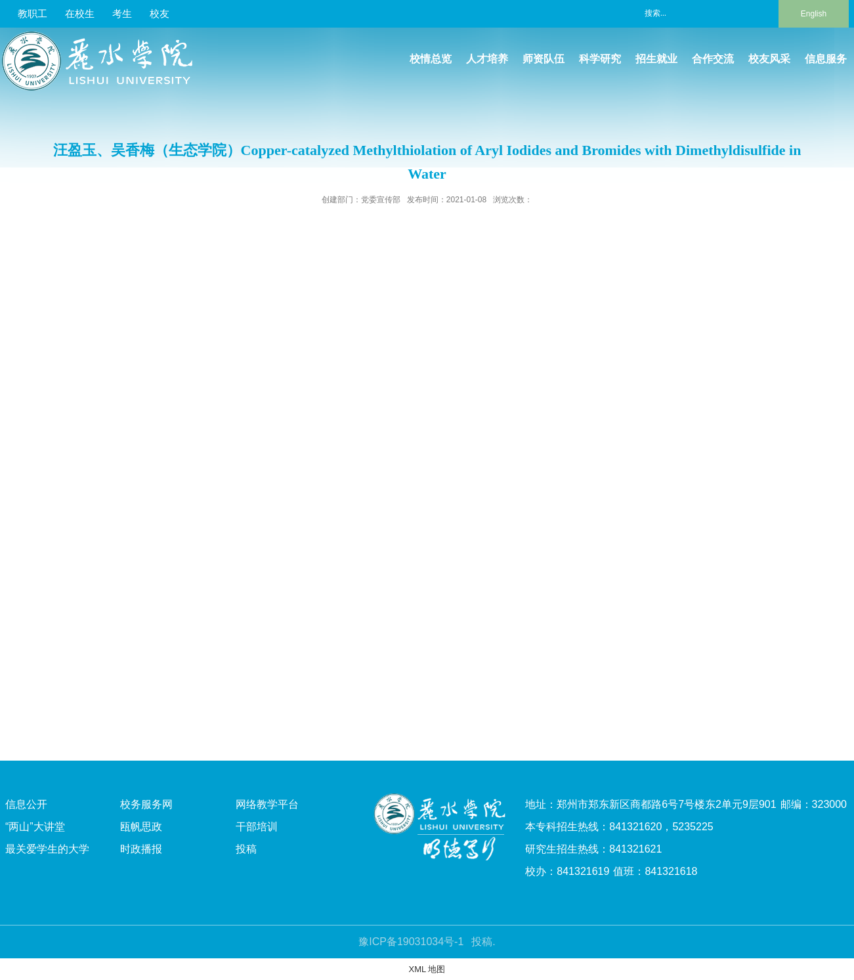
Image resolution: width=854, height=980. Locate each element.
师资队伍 (544, 58)
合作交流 (713, 58)
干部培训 (257, 826)
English (813, 13)
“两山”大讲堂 (35, 826)
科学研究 (600, 58)
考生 (122, 13)
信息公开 (26, 804)
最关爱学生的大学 (47, 849)
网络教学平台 (267, 804)
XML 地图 (427, 969)
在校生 (80, 13)
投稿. (483, 941)
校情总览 (431, 58)
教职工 (32, 13)
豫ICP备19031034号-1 (410, 941)
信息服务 (826, 58)
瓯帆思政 (141, 826)
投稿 (246, 849)
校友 (159, 13)
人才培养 (487, 58)
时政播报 (141, 849)
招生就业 (656, 58)
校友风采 (769, 58)
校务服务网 (146, 804)
